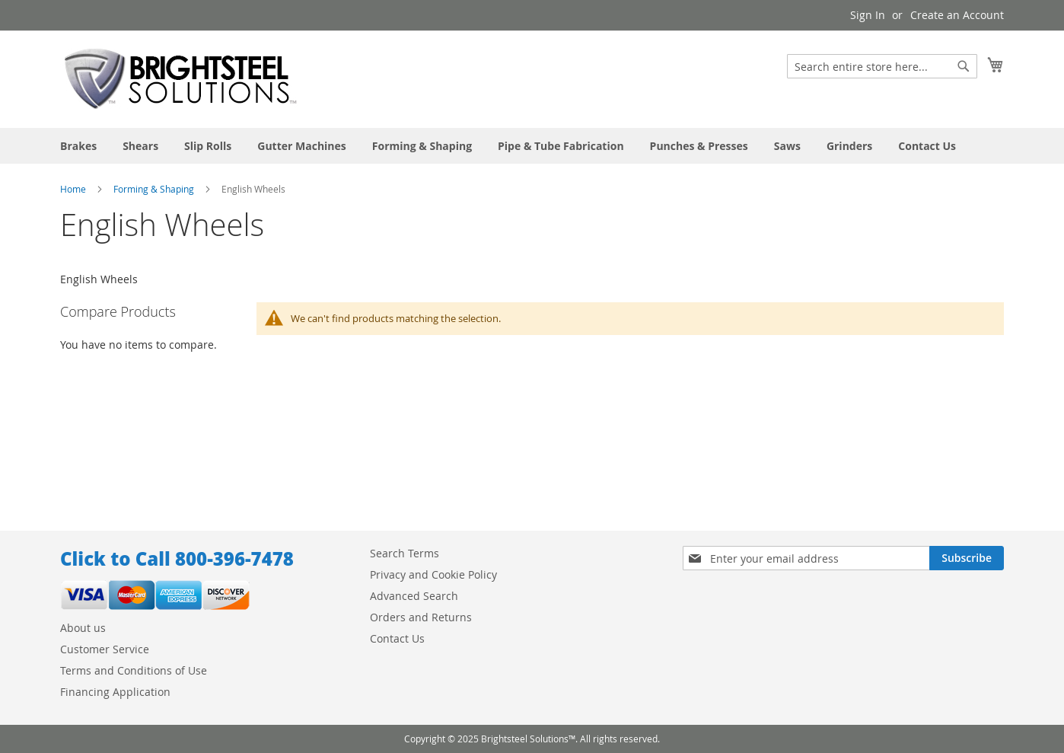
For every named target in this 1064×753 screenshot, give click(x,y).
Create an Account (957, 15)
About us (83, 628)
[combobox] (882, 66)
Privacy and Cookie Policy (433, 574)
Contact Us (397, 638)
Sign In (867, 15)
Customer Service (104, 649)
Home (73, 189)
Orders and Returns (421, 617)
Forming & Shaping (153, 189)
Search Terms (404, 553)
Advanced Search (414, 596)
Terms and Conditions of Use (133, 670)
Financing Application (115, 691)
